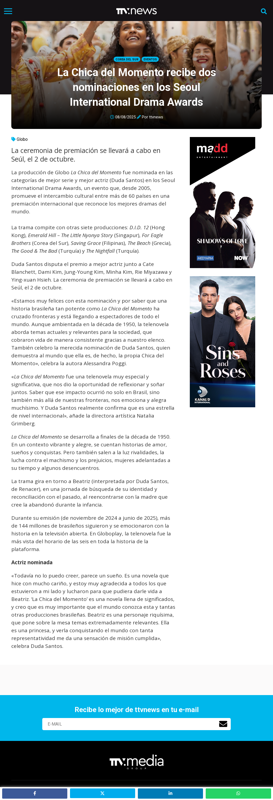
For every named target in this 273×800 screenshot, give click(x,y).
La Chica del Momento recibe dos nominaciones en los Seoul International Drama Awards (136, 87)
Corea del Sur (127, 59)
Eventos (150, 59)
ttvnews (156, 117)
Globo (22, 139)
